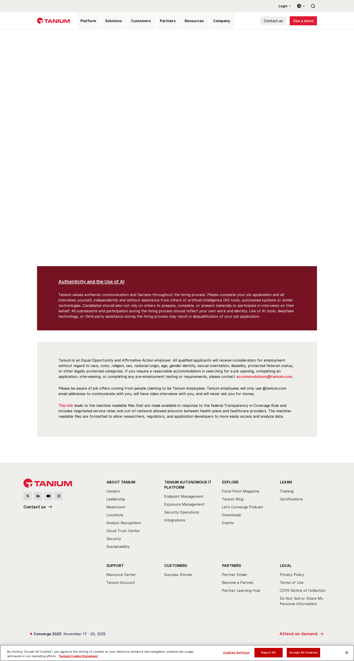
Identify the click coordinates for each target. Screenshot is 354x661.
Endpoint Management (184, 495)
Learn (286, 482)
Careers (113, 491)
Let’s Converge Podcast (242, 507)
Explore (230, 482)
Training (286, 491)
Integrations (174, 519)
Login (283, 6)
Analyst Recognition (123, 522)
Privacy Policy (292, 573)
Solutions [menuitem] (110, 21)
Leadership (115, 499)
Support (114, 564)
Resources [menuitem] (186, 21)
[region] (177, 653)
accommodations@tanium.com (264, 377)
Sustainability (118, 546)
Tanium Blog (232, 499)
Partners (231, 564)
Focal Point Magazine (240, 491)
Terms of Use (291, 581)
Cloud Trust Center (123, 530)
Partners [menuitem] (161, 21)
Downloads (231, 514)
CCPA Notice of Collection (303, 589)
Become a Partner (238, 581)
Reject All (268, 652)
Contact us (34, 507)
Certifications (291, 499)
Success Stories (178, 573)
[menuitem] (131, 515)
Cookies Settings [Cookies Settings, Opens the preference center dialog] (236, 652)
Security (113, 538)
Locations (114, 514)
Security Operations (181, 511)
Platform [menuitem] (85, 21)
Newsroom (115, 507)
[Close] (347, 653)
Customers (175, 564)
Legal (285, 564)
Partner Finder (234, 573)
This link (65, 406)
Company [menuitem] (211, 21)
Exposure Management (184, 503)
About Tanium (120, 482)
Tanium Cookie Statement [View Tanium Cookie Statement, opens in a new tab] (78, 656)
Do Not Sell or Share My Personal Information (301, 600)
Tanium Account (120, 581)
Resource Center (121, 573)
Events (228, 522)
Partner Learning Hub (241, 589)
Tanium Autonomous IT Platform (188, 483)
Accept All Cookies (303, 652)
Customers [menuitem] (135, 21)
